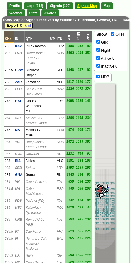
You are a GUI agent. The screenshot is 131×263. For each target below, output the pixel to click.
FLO (18, 89)
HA (17, 255)
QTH (117, 34)
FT (17, 231)
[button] (99, 190)
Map (107, 6)
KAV (18, 46)
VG (17, 142)
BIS (18, 161)
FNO (18, 53)
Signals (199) (60, 6)
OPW (19, 70)
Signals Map (87, 6)
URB (18, 220)
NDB (102, 77)
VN (17, 182)
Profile (14, 6)
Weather (15, 13)
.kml (25, 25)
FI (16, 238)
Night (103, 50)
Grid (102, 42)
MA (17, 189)
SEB (18, 168)
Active (105, 58)
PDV (18, 201)
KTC (18, 208)
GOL (18, 154)
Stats (33, 13)
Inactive (106, 66)
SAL (18, 118)
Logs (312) (35, 6)
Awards (50, 13)
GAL (18, 101)
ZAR (18, 82)
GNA (18, 175)
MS (17, 130)
